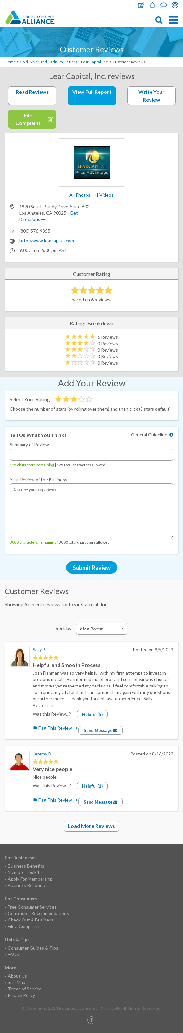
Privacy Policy (21, 995)
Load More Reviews (91, 826)
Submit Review (92, 567)
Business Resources (28, 885)
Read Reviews (32, 92)
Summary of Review (29, 444)
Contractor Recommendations (38, 913)
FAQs (13, 954)
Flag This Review (55, 728)
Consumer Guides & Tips (33, 947)
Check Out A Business (30, 919)
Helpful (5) (92, 714)
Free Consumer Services (32, 907)
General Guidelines (150, 434)
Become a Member (152, 5)
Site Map (16, 982)
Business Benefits (26, 866)
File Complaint (141, 5)
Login (175, 5)
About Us (17, 976)
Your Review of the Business (38, 479)
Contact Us (163, 5)
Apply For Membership (30, 879)
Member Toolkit (24, 872)
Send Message (100, 730)
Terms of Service (24, 988)
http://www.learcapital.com (46, 240)
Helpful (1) (92, 786)
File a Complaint (23, 926)
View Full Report (92, 92)
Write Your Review (151, 95)
